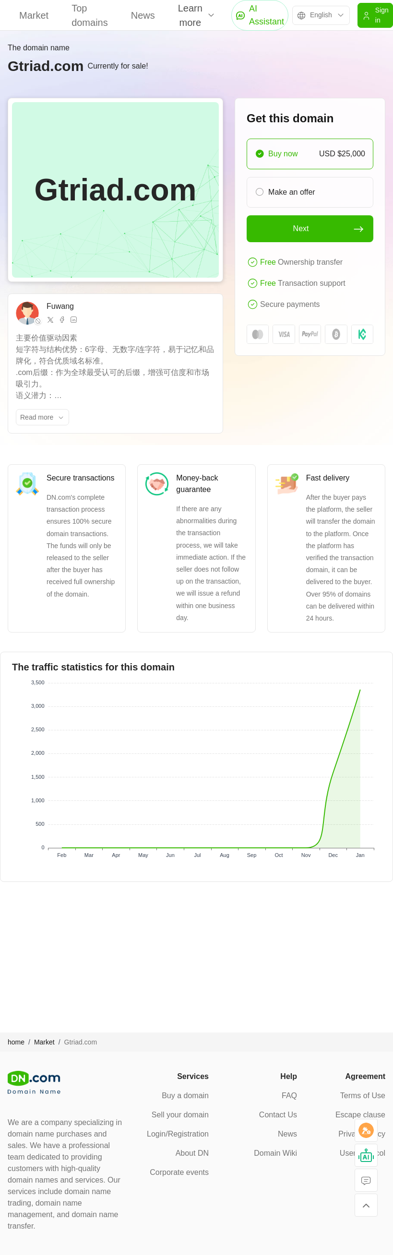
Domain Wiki (275, 1153)
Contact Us (278, 1115)
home (16, 1042)
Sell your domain (180, 1115)
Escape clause (360, 1115)
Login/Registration (178, 1134)
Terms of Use (362, 1095)
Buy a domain (185, 1095)
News (143, 15)
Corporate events (179, 1172)
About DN (192, 1153)
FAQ (289, 1095)
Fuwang (60, 306)
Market (33, 15)
